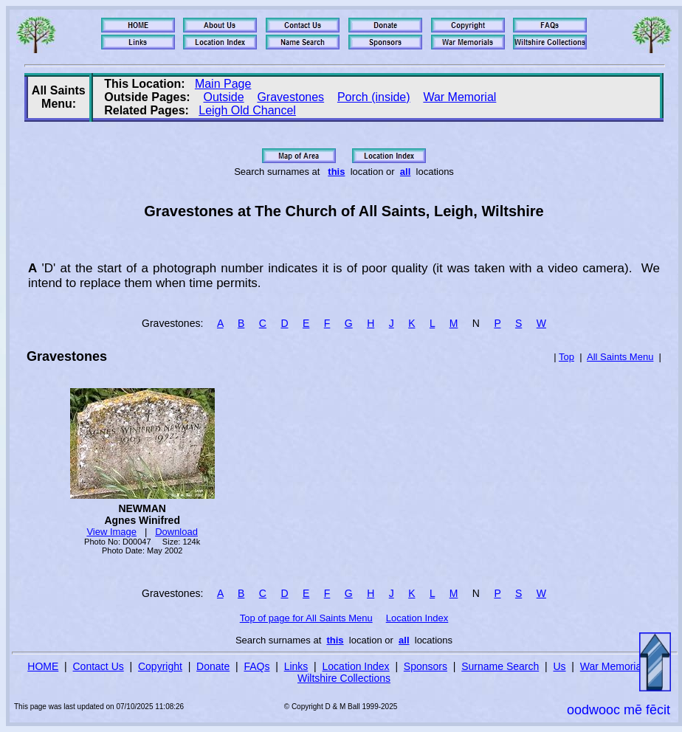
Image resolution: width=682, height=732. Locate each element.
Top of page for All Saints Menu (306, 618)
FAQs (256, 666)
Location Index (417, 618)
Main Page (223, 83)
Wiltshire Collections (343, 678)
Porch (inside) (373, 97)
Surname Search (500, 666)
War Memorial (459, 97)
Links (296, 666)
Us (559, 666)
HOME (42, 666)
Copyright (160, 666)
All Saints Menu (620, 356)
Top (566, 356)
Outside (223, 97)
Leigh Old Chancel (247, 110)
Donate (213, 666)
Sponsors (425, 666)
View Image (111, 531)
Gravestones (290, 97)
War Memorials (615, 666)
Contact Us (98, 666)
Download (176, 531)
